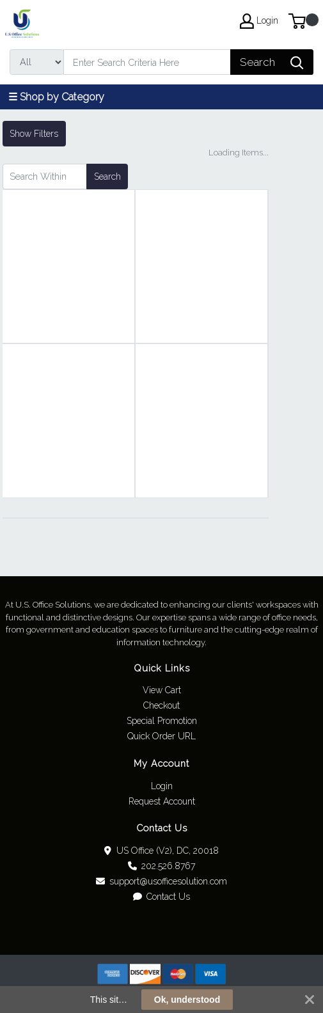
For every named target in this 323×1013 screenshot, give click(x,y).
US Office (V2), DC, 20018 (161, 850)
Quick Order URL (161, 736)
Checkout (161, 705)
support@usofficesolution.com (162, 881)
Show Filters (34, 134)
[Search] (147, 62)
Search (107, 176)
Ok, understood (187, 999)
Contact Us (162, 896)
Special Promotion (162, 721)
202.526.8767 (162, 866)
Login (162, 786)
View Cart (162, 690)
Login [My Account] (259, 21)
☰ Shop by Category (56, 97)
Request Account (162, 801)
